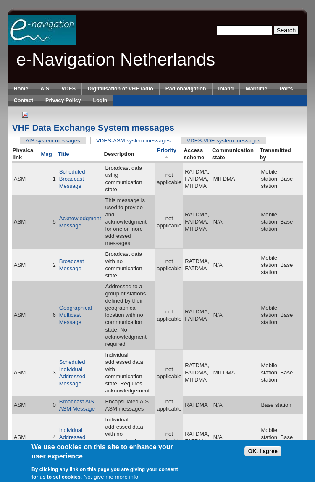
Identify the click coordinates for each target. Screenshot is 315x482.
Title (63, 154)
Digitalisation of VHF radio (120, 89)
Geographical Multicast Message (75, 315)
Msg (46, 154)
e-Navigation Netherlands (115, 59)
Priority (166, 153)
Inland (226, 89)
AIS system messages (53, 140)
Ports (286, 89)
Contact (23, 100)
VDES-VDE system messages (224, 140)
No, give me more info (111, 478)
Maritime (256, 89)
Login (100, 100)
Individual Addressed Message (72, 437)
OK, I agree (263, 453)
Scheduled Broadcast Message (72, 179)
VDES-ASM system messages (136, 140)
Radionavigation (185, 89)
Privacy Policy (63, 100)
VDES (68, 89)
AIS (44, 89)
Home (21, 89)
